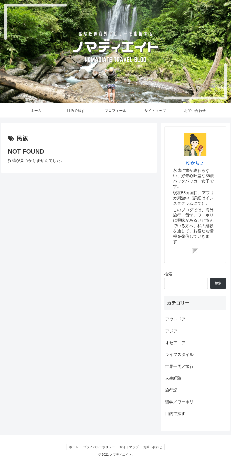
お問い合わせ (152, 447)
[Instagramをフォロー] (195, 251)
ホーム (74, 447)
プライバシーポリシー (99, 447)
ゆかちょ (195, 162)
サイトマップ (129, 447)
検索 (168, 274)
